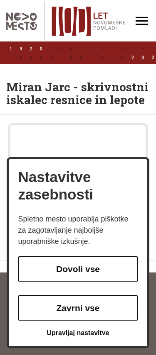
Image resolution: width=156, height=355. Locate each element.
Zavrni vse (78, 308)
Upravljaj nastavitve (78, 332)
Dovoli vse (78, 269)
